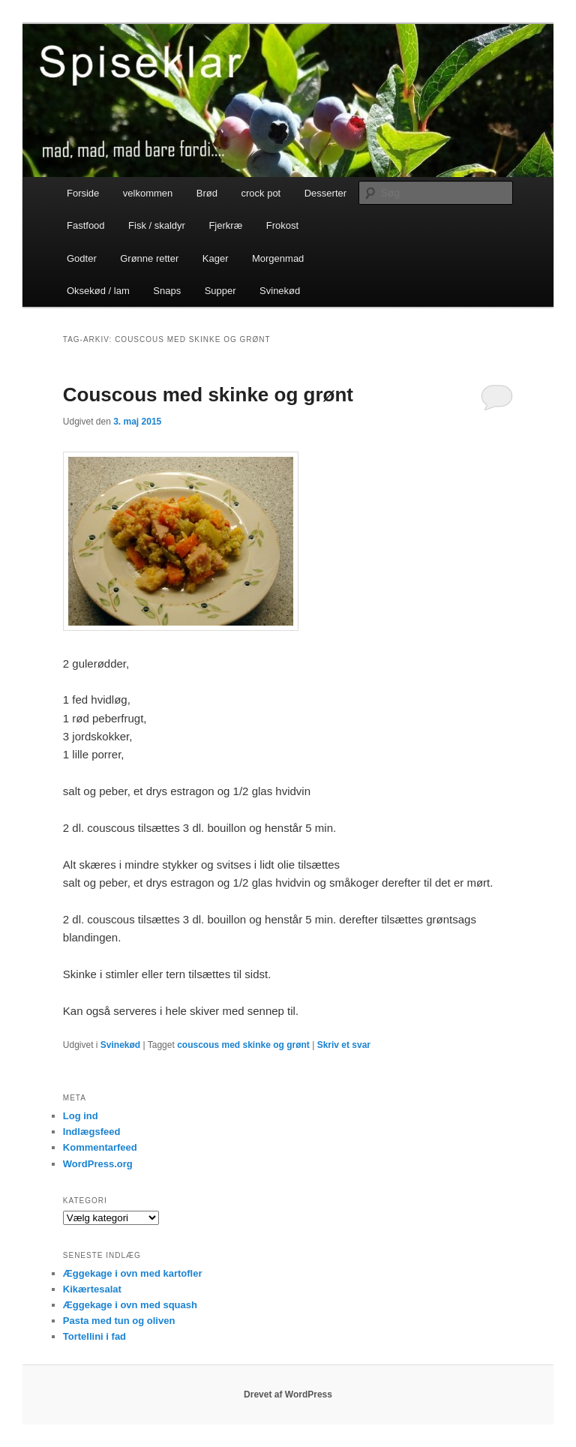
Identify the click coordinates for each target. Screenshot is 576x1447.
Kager (215, 258)
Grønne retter (149, 258)
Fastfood (86, 225)
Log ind (80, 1115)
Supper (220, 290)
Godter (82, 258)
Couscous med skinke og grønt (208, 394)
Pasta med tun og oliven (119, 1320)
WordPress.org (98, 1163)
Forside (83, 193)
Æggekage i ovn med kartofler (132, 1273)
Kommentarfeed (100, 1147)
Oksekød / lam (98, 290)
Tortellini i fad (94, 1336)
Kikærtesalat (92, 1289)
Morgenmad (278, 258)
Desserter (325, 193)
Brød (207, 193)
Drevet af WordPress (288, 1394)
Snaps (167, 290)
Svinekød (280, 290)
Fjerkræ (225, 225)
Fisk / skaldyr (156, 225)
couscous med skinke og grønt (243, 1045)
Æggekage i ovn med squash (130, 1304)
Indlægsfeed (92, 1131)
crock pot (260, 193)
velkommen (147, 193)
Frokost (282, 225)
